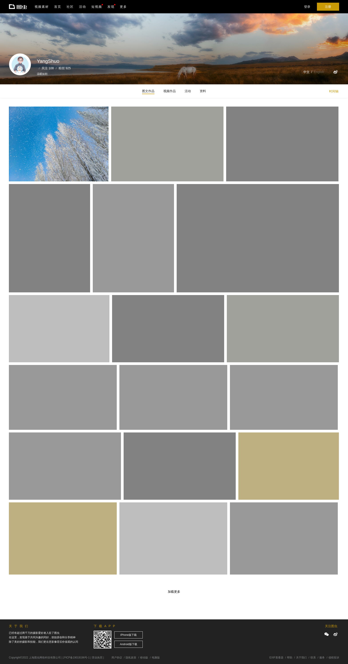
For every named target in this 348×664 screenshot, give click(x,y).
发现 (111, 6)
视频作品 (169, 91)
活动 (82, 6)
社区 (70, 6)
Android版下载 (128, 644)
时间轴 (333, 91)
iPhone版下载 (128, 634)
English (319, 72)
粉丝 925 (65, 68)
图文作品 (148, 91)
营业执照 (97, 657)
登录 (307, 6)
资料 (203, 91)
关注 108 (48, 68)
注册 (328, 6)
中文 (306, 72)
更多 (123, 6)
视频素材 (42, 6)
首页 (57, 6)
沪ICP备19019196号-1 (76, 657)
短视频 (96, 6)
